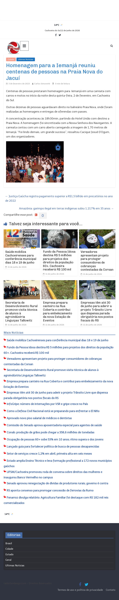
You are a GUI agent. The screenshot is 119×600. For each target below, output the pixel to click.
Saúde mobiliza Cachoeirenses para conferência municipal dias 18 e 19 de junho (20, 257)
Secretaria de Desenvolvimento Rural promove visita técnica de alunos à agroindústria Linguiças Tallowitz (21, 311)
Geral (8, 559)
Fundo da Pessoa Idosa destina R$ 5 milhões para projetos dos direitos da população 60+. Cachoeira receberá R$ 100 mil (59, 260)
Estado (9, 554)
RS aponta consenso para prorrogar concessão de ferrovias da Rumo (50, 490)
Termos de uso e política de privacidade (81, 589)
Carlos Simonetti (42, 84)
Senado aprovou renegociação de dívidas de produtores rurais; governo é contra (57, 483)
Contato (110, 589)
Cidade (11, 59)
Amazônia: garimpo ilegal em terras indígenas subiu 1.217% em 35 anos (66, 208)
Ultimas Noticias (25, 59)
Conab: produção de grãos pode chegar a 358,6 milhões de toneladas (50, 432)
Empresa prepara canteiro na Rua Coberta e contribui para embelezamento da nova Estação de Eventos (57, 311)
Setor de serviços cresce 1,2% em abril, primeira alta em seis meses (49, 453)
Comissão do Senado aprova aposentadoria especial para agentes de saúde (54, 425)
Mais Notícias (13, 332)
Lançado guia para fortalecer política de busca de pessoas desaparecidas (53, 446)
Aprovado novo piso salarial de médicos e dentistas (39, 418)
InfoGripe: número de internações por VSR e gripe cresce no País (47, 404)
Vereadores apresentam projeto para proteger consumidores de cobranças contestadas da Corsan (97, 260)
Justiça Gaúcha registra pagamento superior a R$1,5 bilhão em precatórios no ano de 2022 (59, 198)
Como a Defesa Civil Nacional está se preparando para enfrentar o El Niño (53, 411)
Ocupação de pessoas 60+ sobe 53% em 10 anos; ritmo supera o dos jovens (55, 439)
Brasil (8, 543)
